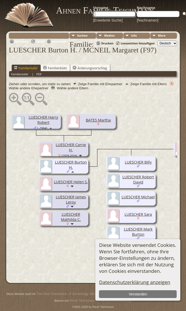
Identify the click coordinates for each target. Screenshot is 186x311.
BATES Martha (98, 120)
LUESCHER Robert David (138, 179)
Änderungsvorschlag (90, 68)
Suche (40, 41)
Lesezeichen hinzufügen (138, 43)
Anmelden (59, 41)
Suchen (82, 35)
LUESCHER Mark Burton (138, 231)
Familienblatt (55, 68)
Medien (109, 35)
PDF (38, 74)
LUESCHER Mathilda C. (71, 217)
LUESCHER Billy (138, 162)
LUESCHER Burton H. (71, 164)
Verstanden (138, 294)
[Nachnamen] (147, 20)
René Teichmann (82, 300)
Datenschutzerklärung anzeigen (134, 282)
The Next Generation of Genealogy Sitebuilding (71, 294)
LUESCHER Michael (138, 196)
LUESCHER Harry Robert (43, 119)
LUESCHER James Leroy (71, 199)
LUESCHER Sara (138, 214)
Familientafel (25, 68)
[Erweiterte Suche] (108, 20)
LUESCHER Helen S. (71, 181)
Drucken (107, 43)
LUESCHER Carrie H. (71, 147)
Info (134, 35)
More (162, 35)
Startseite (22, 41)
